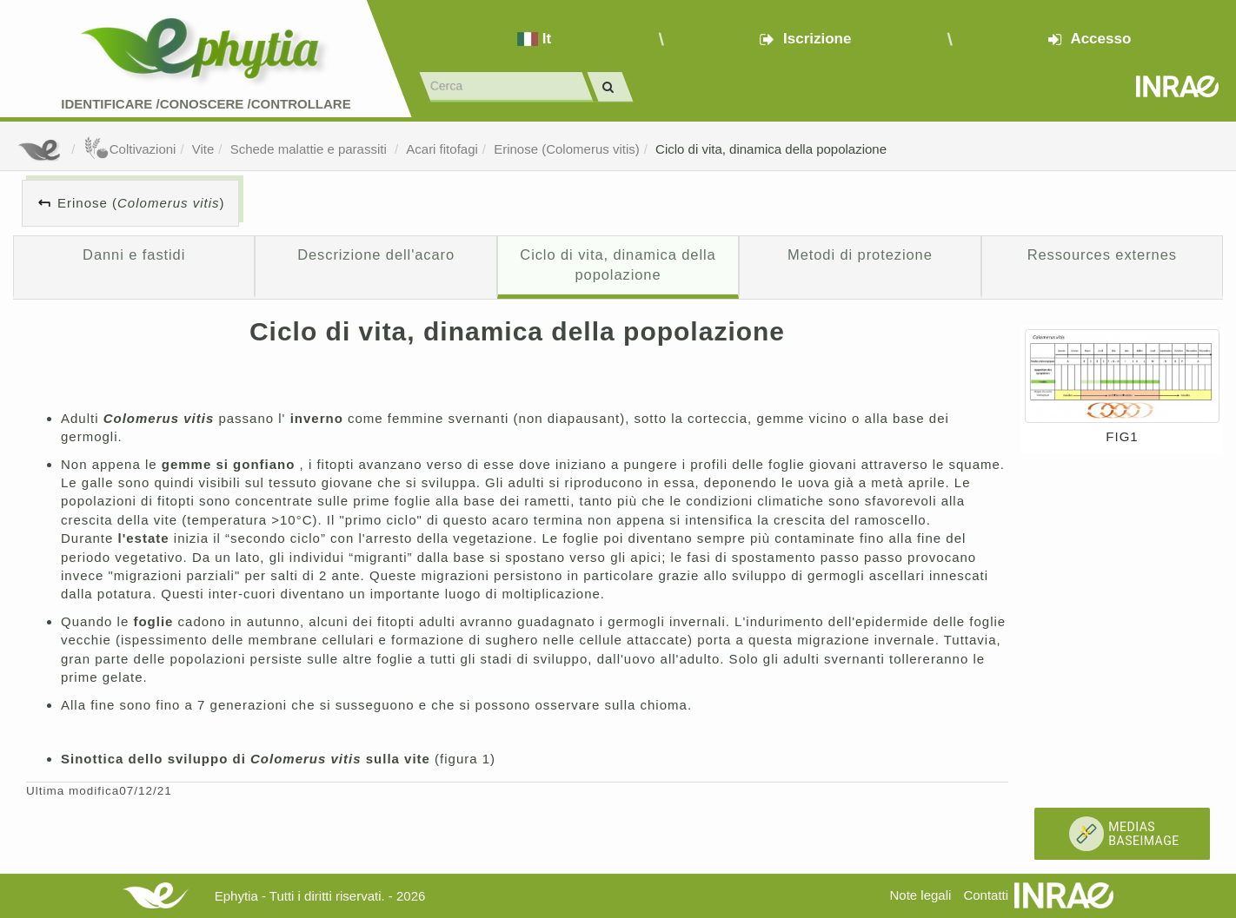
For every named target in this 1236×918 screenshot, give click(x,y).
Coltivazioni (129, 149)
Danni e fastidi (134, 254)
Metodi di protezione (860, 254)
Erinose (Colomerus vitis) (567, 149)
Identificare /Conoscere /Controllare (205, 103)
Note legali (920, 895)
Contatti (985, 895)
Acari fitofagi (442, 149)
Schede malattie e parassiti (310, 149)
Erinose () (141, 203)
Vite (203, 149)
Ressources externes (1102, 254)
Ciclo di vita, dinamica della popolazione (771, 149)
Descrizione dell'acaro (376, 254)
